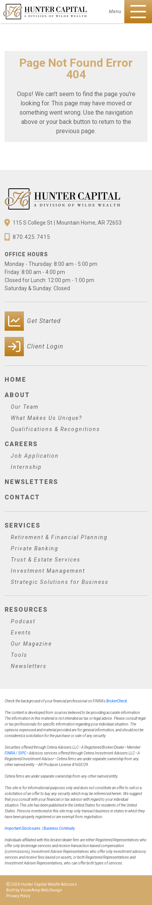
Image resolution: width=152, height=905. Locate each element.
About (17, 395)
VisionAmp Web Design (41, 890)
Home (16, 379)
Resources (26, 609)
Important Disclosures (22, 828)
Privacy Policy (18, 896)
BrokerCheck (116, 701)
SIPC (22, 753)
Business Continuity (59, 828)
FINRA (10, 753)
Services (22, 525)
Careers (21, 444)
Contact (22, 497)
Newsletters (31, 481)
